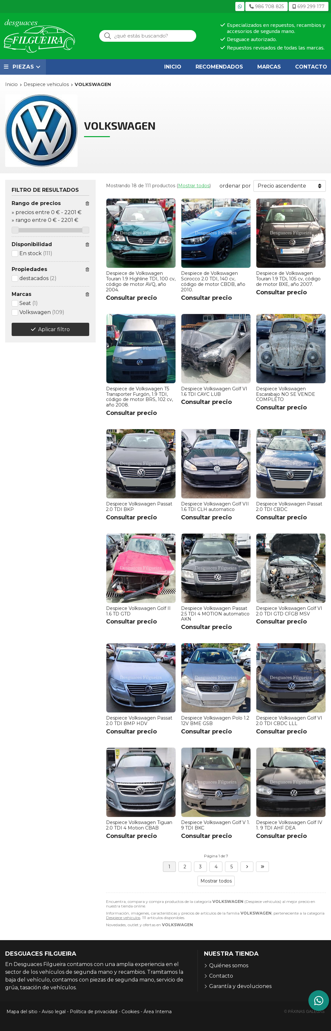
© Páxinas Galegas (304, 1011)
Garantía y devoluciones (240, 986)
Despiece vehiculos (123, 917)
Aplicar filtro (54, 329)
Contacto (221, 976)
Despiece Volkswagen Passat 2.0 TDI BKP (139, 506)
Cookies (130, 1012)
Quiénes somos (228, 965)
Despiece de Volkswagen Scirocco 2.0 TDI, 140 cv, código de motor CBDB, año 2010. (213, 281)
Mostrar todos (193, 186)
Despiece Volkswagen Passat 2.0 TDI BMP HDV (139, 720)
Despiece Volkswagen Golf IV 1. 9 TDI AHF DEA (289, 825)
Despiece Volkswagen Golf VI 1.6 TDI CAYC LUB (214, 391)
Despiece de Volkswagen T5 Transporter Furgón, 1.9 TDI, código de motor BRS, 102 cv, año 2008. (139, 397)
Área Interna (158, 1012)
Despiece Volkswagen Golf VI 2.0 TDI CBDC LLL (289, 720)
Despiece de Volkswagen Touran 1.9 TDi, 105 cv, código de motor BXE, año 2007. (288, 278)
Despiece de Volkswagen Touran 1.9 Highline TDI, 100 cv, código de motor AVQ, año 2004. (141, 281)
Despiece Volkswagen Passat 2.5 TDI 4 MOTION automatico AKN (215, 613)
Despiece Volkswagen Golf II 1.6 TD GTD (138, 611)
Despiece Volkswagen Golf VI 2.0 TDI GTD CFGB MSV (289, 611)
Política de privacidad (93, 1012)
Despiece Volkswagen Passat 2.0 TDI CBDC (289, 506)
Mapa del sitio (21, 1012)
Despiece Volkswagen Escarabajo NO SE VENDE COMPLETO (285, 394)
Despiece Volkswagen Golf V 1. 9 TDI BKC (215, 825)
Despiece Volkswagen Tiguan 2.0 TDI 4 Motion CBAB (139, 825)
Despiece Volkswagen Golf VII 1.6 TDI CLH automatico (215, 506)
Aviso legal (54, 1012)
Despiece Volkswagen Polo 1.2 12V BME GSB (215, 720)
